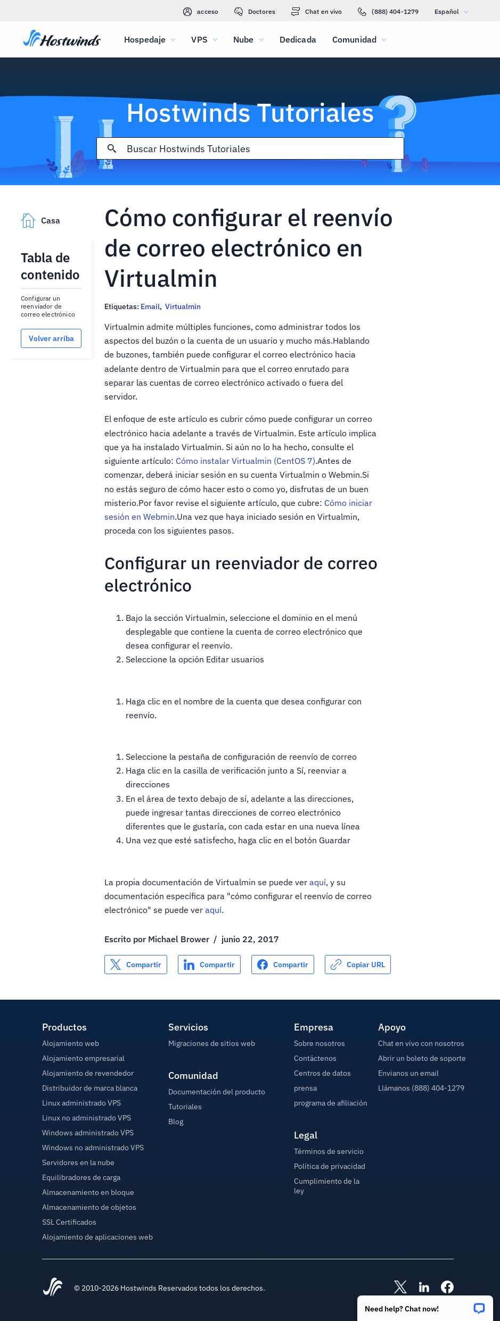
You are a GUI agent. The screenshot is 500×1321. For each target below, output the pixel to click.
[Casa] (62, 39)
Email (150, 306)
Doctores (254, 11)
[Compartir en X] (135, 964)
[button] (425, 1305)
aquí (317, 882)
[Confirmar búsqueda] (112, 148)
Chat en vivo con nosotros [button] (421, 1043)
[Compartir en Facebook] (282, 964)
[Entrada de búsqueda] (265, 148)
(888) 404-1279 (388, 11)
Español (454, 11)
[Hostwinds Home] (52, 1288)
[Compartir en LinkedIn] (209, 964)
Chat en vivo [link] (316, 11)
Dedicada (298, 39)
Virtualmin (183, 306)
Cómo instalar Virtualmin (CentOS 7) (245, 460)
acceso (200, 11)
